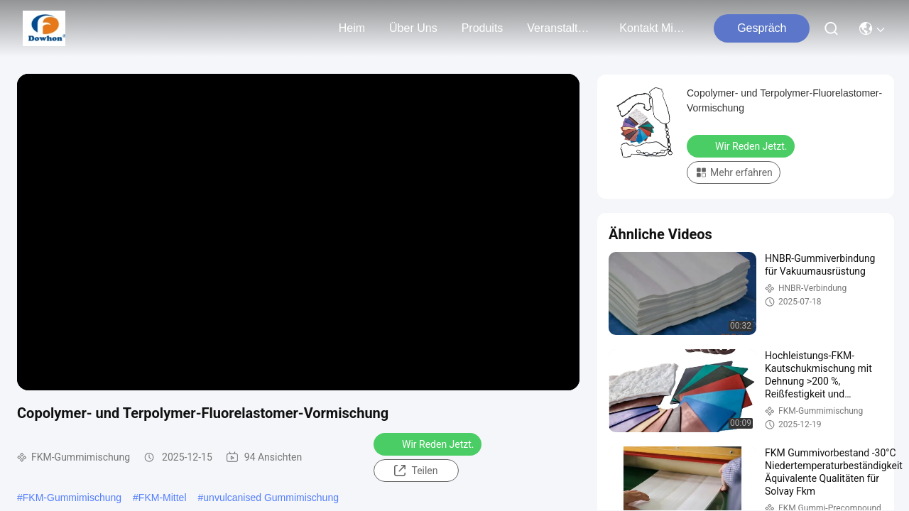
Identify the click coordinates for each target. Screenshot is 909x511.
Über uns (413, 28)
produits (483, 28)
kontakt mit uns (653, 28)
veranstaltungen (561, 28)
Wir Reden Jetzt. (428, 443)
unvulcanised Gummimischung (271, 497)
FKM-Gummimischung (72, 497)
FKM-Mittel (162, 497)
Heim (352, 28)
